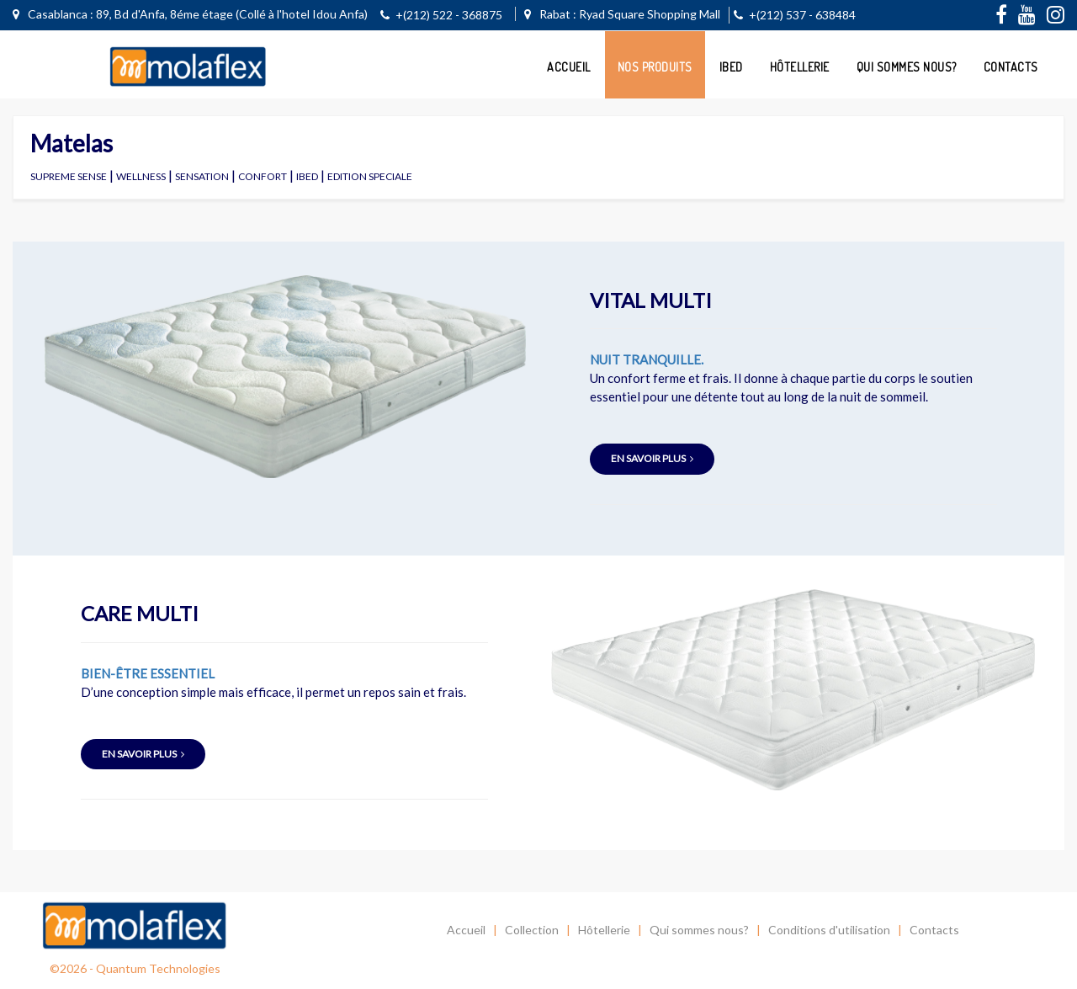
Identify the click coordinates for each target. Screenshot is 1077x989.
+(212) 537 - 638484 (795, 15)
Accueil (569, 67)
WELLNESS (141, 176)
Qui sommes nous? (907, 67)
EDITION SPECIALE (369, 176)
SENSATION (202, 176)
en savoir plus (652, 458)
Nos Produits (655, 67)
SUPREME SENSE (68, 176)
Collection (532, 930)
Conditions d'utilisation (829, 930)
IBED (307, 176)
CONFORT (262, 176)
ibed (731, 67)
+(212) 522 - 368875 (441, 15)
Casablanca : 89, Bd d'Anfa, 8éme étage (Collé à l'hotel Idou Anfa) (190, 14)
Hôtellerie (800, 67)
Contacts (1011, 67)
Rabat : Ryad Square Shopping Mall (622, 14)
